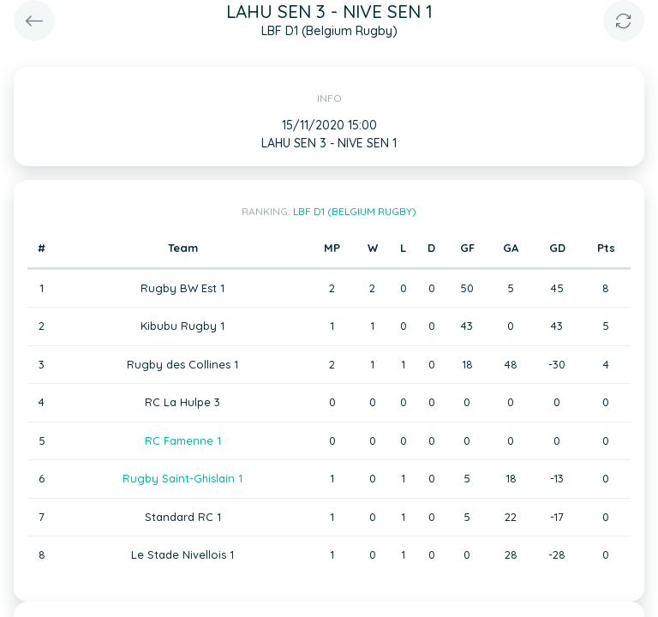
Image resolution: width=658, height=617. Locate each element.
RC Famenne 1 (183, 440)
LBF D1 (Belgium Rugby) (354, 211)
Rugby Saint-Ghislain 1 (182, 478)
